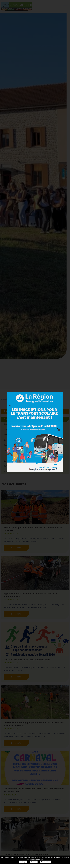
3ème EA (7, 429)
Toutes (7, 419)
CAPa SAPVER (9, 455)
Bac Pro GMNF (10, 445)
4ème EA (7, 434)
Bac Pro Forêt (10, 440)
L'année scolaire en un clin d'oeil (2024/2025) (23, 471)
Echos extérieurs (11, 461)
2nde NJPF (8, 424)
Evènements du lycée (13, 466)
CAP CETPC (9, 450)
